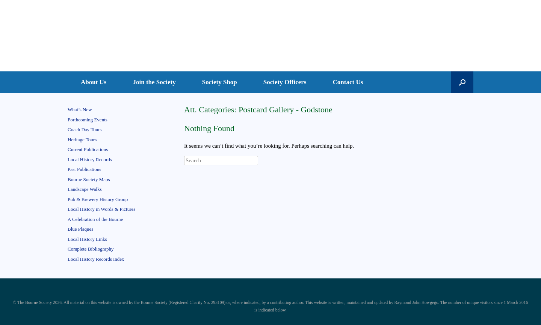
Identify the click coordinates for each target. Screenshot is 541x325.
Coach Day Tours (85, 129)
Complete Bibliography (90, 249)
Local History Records (90, 159)
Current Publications (88, 149)
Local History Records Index (96, 259)
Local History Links (87, 239)
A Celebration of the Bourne (95, 219)
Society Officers (285, 82)
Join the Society (154, 82)
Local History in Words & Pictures (101, 209)
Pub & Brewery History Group (98, 199)
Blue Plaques (80, 229)
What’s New (80, 109)
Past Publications (84, 169)
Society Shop (219, 82)
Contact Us (348, 82)
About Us (94, 82)
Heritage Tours (82, 139)
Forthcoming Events (87, 119)
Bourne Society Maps (89, 179)
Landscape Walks (85, 189)
